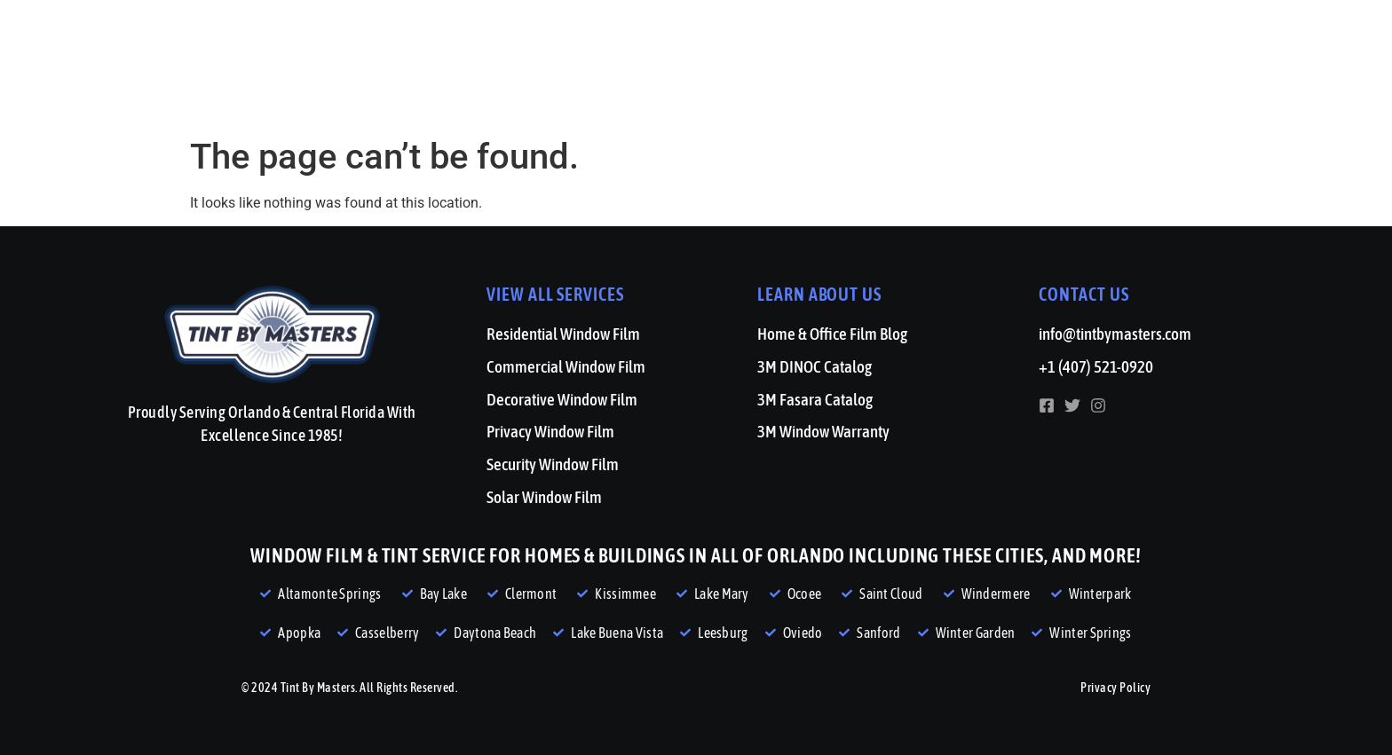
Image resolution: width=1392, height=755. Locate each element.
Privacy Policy (1115, 687)
